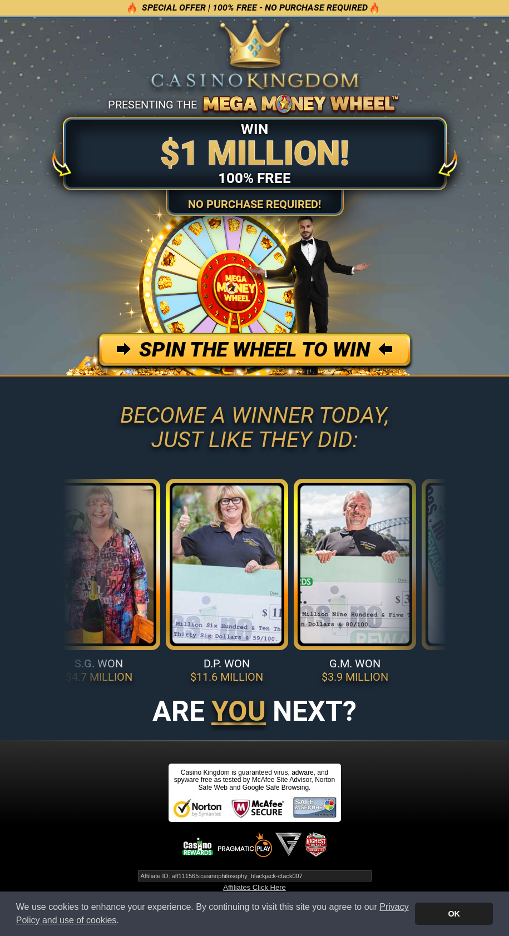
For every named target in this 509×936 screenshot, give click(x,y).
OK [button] (454, 913)
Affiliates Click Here (254, 887)
